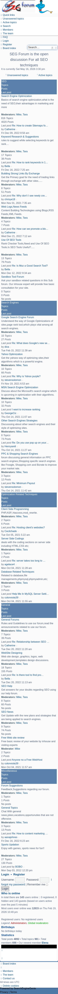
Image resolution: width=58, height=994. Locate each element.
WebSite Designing (11, 653)
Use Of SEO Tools (11, 240)
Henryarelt (10, 446)
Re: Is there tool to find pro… (28, 675)
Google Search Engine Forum (17, 317)
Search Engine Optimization (16, 96)
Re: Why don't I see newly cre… (29, 195)
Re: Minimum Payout (23, 483)
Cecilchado (10, 531)
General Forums (10, 619)
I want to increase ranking (26, 409)
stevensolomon (12, 380)
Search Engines (10, 302)
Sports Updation (10, 844)
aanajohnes (10, 837)
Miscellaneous (9, 771)
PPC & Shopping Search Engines (19, 453)
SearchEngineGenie (25, 988)
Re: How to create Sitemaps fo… (30, 125)
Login (5, 874)
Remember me (37, 884)
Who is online (10, 893)
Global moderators (38, 923)
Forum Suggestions (12, 785)
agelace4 (9, 564)
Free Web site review (12, 737)
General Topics (9, 807)
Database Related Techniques (17, 571)
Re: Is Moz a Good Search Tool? (30, 265)
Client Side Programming (15, 509)
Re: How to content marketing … (30, 833)
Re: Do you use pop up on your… (30, 442)
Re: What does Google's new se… (31, 343)
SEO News (7, 712)
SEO (3, 81)
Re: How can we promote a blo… (30, 229)
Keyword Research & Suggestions (20, 136)
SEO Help (6, 686)
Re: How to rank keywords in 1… (30, 162)
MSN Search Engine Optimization (19, 387)
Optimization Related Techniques (19, 494)
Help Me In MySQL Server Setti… (30, 594)
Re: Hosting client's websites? (28, 527)
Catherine (9, 129)
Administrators (19, 923)
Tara (25, 114)
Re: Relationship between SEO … (30, 641)
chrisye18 (9, 199)
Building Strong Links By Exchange (20, 173)
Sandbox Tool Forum (12, 276)
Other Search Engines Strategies (19, 420)
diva (6, 347)
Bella (7, 166)
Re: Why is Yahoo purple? (26, 376)
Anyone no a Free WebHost (27, 759)
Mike (18, 114)
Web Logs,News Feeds (14, 206)
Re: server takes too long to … (28, 560)
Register (19, 874)
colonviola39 (11, 597)
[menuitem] (12, 18)
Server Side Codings (12, 538)
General (5, 605)
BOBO (18, 866)
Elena (45, 942)
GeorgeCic (10, 413)
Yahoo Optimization (12, 354)
